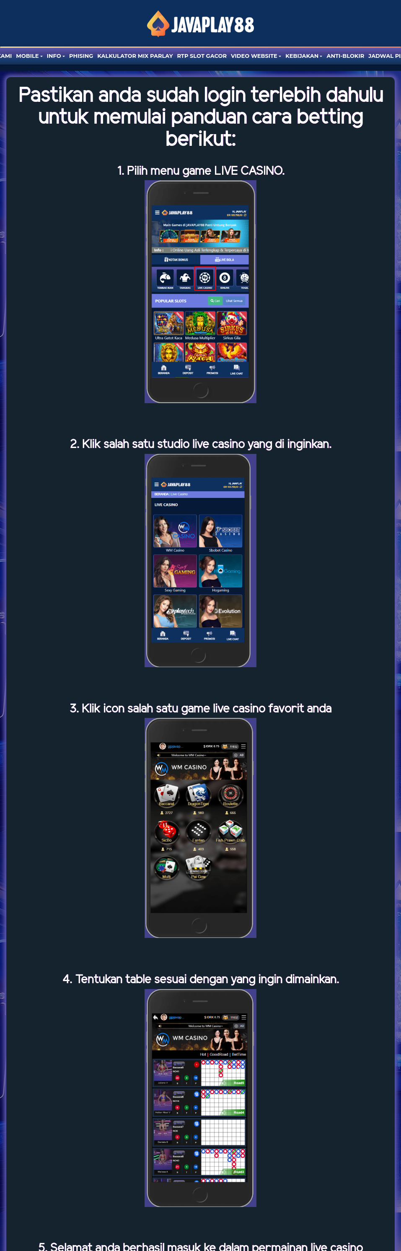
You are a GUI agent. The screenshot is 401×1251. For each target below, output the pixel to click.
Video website (254, 55)
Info (54, 55)
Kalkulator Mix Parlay (135, 55)
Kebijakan (301, 55)
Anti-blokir (345, 55)
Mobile (27, 55)
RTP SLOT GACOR (202, 55)
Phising (81, 55)
